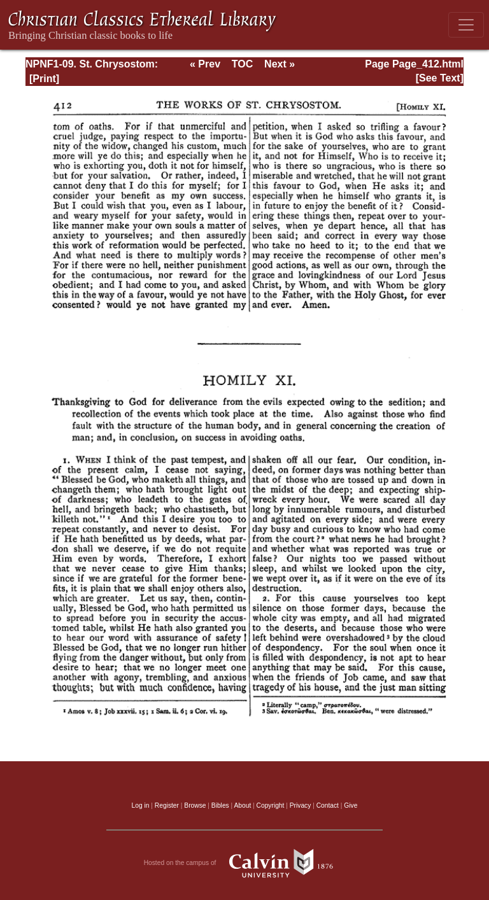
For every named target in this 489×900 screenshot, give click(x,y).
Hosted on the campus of (245, 863)
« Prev (205, 64)
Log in (141, 805)
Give (350, 805)
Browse (195, 805)
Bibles (220, 805)
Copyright (271, 805)
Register (167, 805)
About (242, 805)
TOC (242, 64)
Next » (279, 64)
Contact (327, 805)
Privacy (300, 805)
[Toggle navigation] (466, 25)
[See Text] (440, 78)
